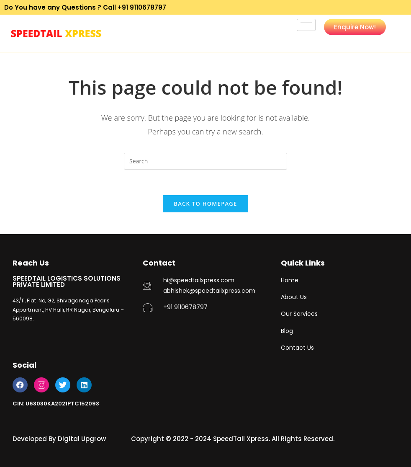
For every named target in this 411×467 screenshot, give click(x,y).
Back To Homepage (205, 203)
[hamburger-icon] (306, 25)
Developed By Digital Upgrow (59, 438)
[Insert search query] (205, 161)
